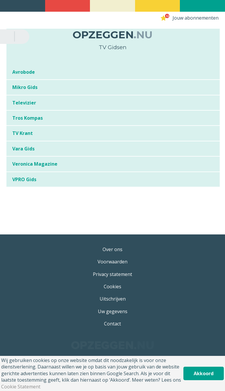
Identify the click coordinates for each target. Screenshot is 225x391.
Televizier (24, 103)
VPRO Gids (24, 179)
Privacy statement (112, 274)
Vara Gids (23, 148)
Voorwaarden (112, 261)
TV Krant (22, 133)
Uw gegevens (112, 311)
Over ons (112, 249)
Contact (112, 323)
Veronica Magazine (34, 164)
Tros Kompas (27, 118)
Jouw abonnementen (196, 18)
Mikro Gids (25, 87)
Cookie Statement (20, 386)
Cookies (112, 286)
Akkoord (204, 373)
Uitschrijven (113, 299)
